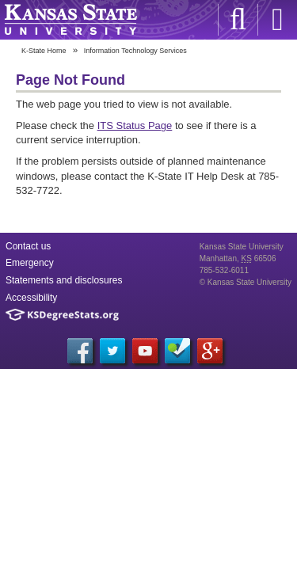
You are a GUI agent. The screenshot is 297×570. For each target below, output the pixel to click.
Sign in (277, 20)
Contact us (28, 246)
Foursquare (177, 350)
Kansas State (70, 20)
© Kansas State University (245, 282)
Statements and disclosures (64, 280)
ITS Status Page (135, 125)
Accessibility (31, 297)
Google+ (210, 350)
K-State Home (44, 51)
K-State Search (237, 20)
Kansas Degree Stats (62, 315)
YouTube (145, 350)
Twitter (112, 350)
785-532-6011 (224, 270)
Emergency (30, 262)
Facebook (80, 350)
